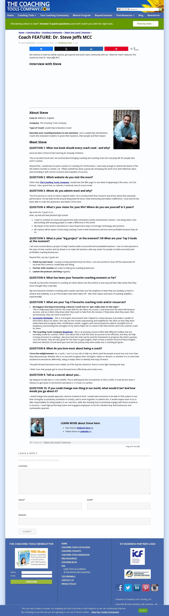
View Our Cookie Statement (105, 612)
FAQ (63, 569)
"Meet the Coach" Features (77, 32)
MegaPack (68, 332)
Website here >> (85, 427)
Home (10, 15)
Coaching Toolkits (71, 554)
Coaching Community (52, 32)
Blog (141, 15)
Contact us (68, 583)
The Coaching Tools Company (54, 182)
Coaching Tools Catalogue (76, 550)
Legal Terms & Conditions (75, 572)
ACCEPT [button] (143, 610)
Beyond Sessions (103, 15)
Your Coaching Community (54, 15)
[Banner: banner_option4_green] (84, 28)
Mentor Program (82, 15)
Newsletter (153, 15)
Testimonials (68, 579)
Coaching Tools (26, 15)
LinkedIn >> (85, 431)
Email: (13, 579)
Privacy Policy (69, 587)
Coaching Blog (33, 32)
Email (90, 503)
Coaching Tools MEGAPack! (76, 558)
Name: (13, 576)
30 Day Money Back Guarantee (77, 575)
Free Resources (124, 15)
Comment (22, 466)
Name (21, 503)
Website (22, 518)
